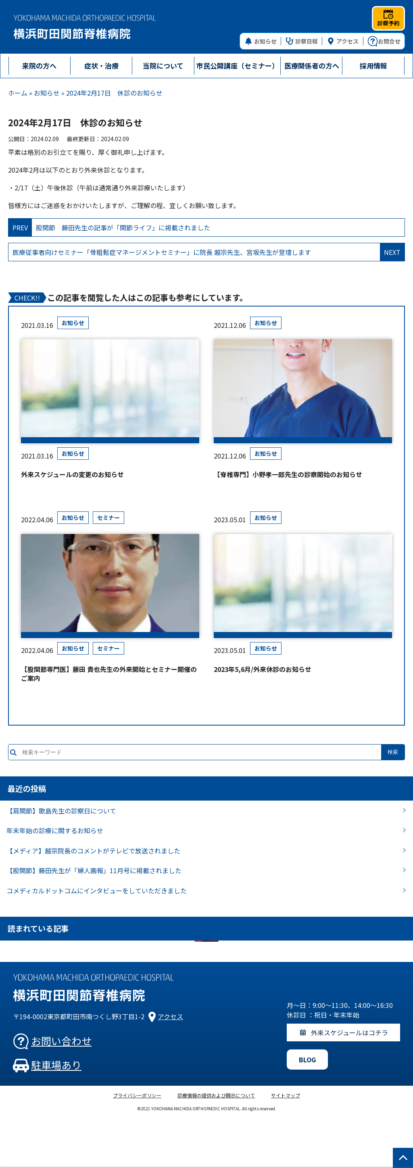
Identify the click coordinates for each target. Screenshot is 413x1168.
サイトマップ (285, 1095)
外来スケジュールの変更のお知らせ (72, 474)
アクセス (343, 41)
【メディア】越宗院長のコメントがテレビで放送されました (93, 850)
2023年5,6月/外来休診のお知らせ (262, 669)
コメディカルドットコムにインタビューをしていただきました (96, 890)
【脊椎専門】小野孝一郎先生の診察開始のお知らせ (288, 474)
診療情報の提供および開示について (216, 1095)
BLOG (307, 1059)
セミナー (108, 517)
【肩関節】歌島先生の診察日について (61, 811)
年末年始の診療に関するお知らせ (54, 830)
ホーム (17, 93)
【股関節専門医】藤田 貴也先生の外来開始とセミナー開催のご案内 (109, 674)
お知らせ (261, 41)
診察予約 (388, 18)
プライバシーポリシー (137, 1095)
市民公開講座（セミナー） (237, 65)
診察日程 (302, 41)
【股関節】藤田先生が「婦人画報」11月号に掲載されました (93, 870)
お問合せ (383, 41)
